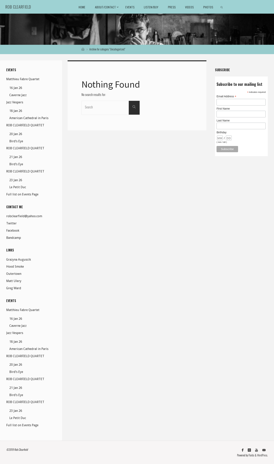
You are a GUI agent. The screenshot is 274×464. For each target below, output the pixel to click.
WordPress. (262, 455)
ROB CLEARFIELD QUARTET (25, 125)
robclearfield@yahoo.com (24, 216)
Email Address (226, 96)
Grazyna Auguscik (18, 259)
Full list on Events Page (22, 194)
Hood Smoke (15, 266)
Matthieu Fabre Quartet (22, 79)
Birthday (221, 132)
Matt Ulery (13, 281)
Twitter (11, 223)
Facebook (12, 230)
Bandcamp (13, 238)
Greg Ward (13, 288)
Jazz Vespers (14, 102)
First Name (223, 108)
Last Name (223, 120)
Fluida (251, 455)
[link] (222, 7)
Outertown (13, 274)
